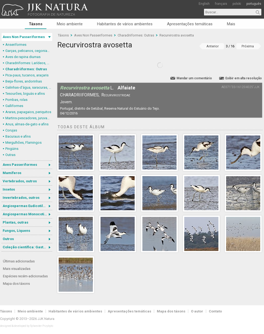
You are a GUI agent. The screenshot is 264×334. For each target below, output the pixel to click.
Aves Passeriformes (20, 165)
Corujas (11, 130)
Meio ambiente (70, 24)
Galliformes (14, 106)
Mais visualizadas (16, 269)
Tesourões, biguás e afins (25, 94)
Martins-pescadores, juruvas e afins (28, 118)
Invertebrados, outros (21, 198)
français (221, 4)
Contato (215, 311)
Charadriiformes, (79, 94)
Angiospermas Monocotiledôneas (27, 214)
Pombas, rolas (16, 100)
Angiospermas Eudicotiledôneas (27, 206)
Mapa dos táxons (16, 284)
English (204, 4)
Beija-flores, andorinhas (23, 81)
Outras (10, 155)
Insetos (9, 189)
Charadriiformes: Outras (26, 69)
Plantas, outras (15, 222)
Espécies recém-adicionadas (25, 276)
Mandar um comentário (194, 78)
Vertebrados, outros (20, 181)
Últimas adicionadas (19, 261)
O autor (197, 311)
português (253, 4)
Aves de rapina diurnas (23, 57)
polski (237, 4)
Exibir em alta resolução (243, 78)
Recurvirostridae (115, 94)
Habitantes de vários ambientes (125, 24)
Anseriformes (15, 45)
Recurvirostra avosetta (176, 35)
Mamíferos (12, 173)
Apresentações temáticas (190, 24)
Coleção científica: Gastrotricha (27, 247)
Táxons (35, 24)
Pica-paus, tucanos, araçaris (27, 75)
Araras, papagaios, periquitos (28, 112)
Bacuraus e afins (18, 136)
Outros (8, 239)
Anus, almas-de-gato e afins (27, 124)
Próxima (248, 46)
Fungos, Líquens (16, 231)
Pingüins (11, 149)
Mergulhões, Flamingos (23, 143)
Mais (231, 24)
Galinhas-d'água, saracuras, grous (28, 87)
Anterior (212, 46)
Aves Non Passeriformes (24, 37)
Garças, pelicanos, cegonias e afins (28, 51)
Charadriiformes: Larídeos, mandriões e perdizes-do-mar (28, 63)
